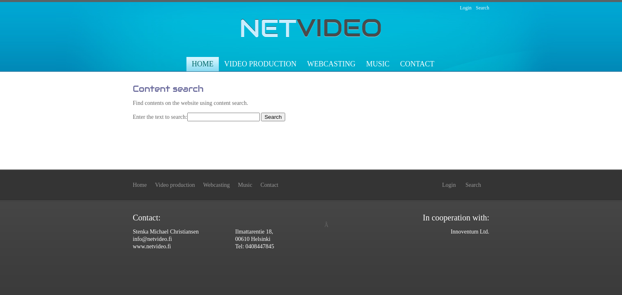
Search (482, 8)
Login (466, 8)
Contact (417, 64)
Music (377, 64)
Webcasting (331, 64)
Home (202, 64)
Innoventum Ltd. (470, 232)
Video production (260, 64)
